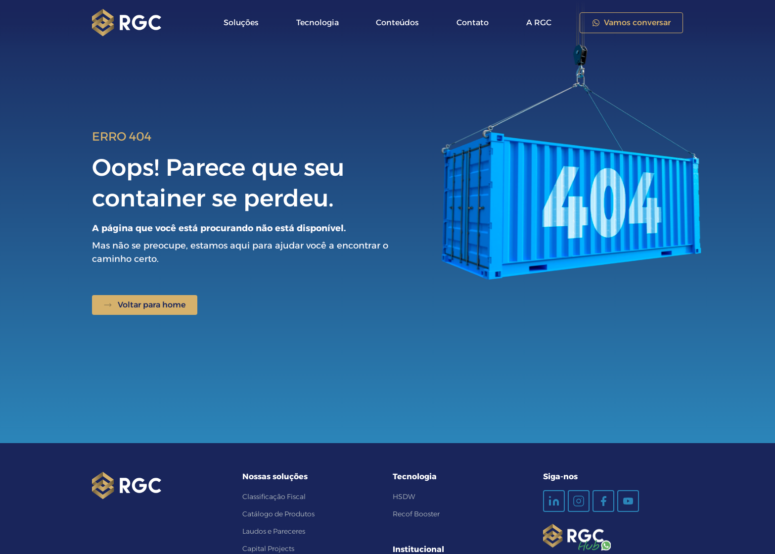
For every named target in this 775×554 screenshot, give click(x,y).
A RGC (538, 22)
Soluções (241, 22)
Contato (472, 22)
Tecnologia (317, 22)
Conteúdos (397, 22)
